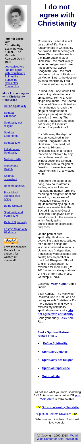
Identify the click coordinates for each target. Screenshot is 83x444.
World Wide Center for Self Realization (57, 437)
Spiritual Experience (11, 134)
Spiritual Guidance (10, 114)
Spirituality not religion (13, 124)
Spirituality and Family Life (13, 214)
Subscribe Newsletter (11, 81)
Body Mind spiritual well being (12, 196)
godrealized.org (15, 66)
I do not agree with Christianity (15, 71)
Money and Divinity (11, 167)
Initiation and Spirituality (12, 151)
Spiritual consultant (10, 177)
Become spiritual (14, 185)
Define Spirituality (15, 106)
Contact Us (12, 86)
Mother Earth (12, 159)
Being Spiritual (13, 205)
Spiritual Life (12, 142)
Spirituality (11, 76)
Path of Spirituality (15, 222)
